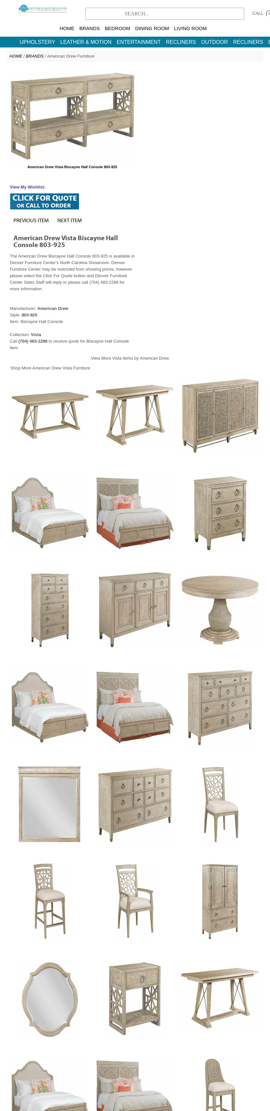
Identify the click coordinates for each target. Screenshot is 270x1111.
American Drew (132, 1058)
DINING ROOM (152, 28)
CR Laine (162, 1058)
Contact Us (161, 1065)
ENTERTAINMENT (139, 42)
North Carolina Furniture (123, 1065)
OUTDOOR (214, 42)
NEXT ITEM (196, 99)
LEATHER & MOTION (85, 42)
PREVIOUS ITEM (157, 99)
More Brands (189, 1058)
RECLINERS (181, 42)
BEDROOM (117, 28)
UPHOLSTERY (37, 42)
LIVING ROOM (190, 28)
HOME (67, 28)
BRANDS (89, 28)
